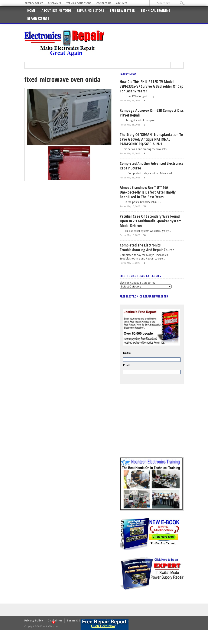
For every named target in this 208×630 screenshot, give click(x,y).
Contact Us (103, 3)
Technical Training (155, 10)
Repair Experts (38, 18)
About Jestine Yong (56, 10)
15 (144, 206)
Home (31, 10)
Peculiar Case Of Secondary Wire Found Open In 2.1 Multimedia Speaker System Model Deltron (150, 221)
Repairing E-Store (90, 10)
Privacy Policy (34, 3)
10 (144, 235)
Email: (126, 365)
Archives (121, 3)
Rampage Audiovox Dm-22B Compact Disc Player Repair (151, 112)
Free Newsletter (122, 10)
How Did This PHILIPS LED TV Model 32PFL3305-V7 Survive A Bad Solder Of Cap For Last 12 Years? (151, 86)
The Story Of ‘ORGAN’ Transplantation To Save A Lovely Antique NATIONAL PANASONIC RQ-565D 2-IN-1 (151, 139)
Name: (127, 352)
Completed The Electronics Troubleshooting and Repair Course (147, 247)
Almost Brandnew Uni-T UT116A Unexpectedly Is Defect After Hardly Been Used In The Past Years (148, 192)
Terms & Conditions (78, 3)
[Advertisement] (152, 423)
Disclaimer (54, 3)
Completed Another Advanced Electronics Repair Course (151, 165)
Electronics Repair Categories (137, 282)
